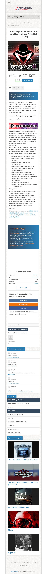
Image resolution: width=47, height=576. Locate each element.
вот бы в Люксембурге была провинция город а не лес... (21, 372)
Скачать (23, 287)
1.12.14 (17, 217)
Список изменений (14, 88)
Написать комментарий (19, 329)
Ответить (10, 343)
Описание (10, 88)
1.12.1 (31, 211)
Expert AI (11, 553)
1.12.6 (26, 213)
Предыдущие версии (18, 88)
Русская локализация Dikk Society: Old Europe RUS (21, 391)
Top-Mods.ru (14, 571)
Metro (10, 530)
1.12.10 (21, 215)
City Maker (12, 374)
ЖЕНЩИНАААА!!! (12, 364)
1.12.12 (32, 215)
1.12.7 (31, 213)
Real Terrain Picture (14, 383)
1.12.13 (11, 217)
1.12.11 (27, 215)
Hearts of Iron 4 (14, 233)
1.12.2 (36, 211)
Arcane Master (35, 277)
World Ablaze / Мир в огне (18, 507)
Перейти (36, 283)
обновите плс (11, 381)
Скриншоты (22, 88)
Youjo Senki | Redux (14, 357)
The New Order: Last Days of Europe (23, 460)
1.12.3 (12, 213)
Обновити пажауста (12, 355)
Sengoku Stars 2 (13, 366)
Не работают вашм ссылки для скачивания (18, 390)
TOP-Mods (35, 275)
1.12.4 (17, 213)
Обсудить (28, 80)
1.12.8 (11, 215)
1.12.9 (16, 215)
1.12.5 (22, 213)
